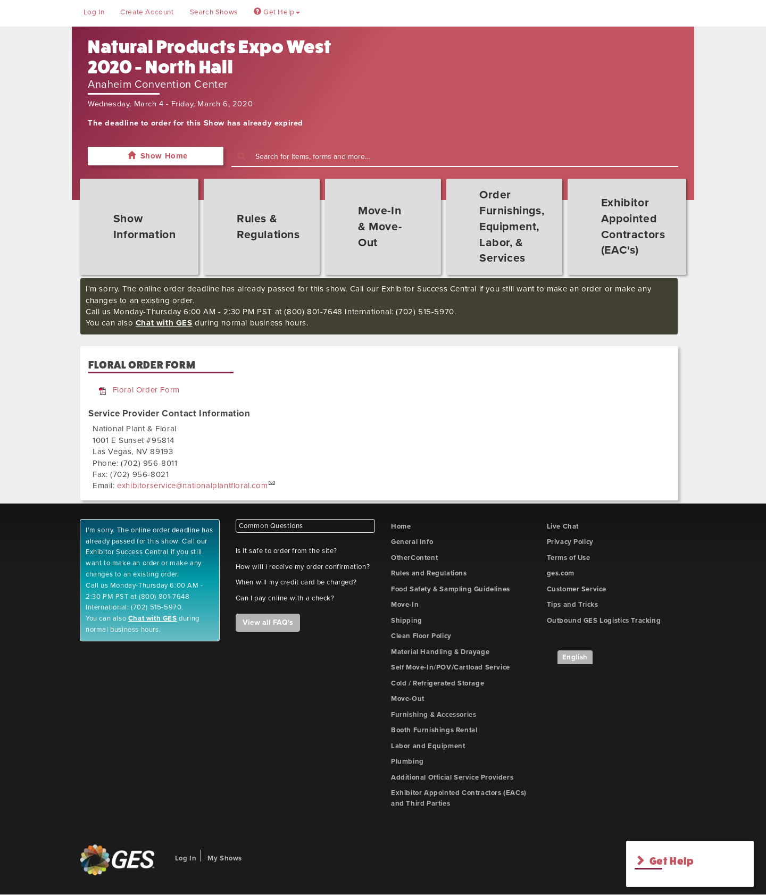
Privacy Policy (570, 542)
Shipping (406, 620)
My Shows (224, 858)
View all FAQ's (268, 622)
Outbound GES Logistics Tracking (604, 620)
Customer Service (577, 589)
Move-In (405, 604)
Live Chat (563, 526)
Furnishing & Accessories (433, 714)
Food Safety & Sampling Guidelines (450, 589)
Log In (94, 12)
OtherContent (414, 558)
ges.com (560, 573)
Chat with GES (164, 323)
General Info (412, 542)
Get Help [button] (277, 12)
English (575, 657)
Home (401, 526)
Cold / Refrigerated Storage (437, 683)
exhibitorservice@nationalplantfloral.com (192, 485)
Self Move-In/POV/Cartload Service (450, 667)
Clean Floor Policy (421, 636)
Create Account (146, 12)
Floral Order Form (146, 390)
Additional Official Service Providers (452, 777)
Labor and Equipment (428, 746)
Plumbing (407, 761)
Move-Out (407, 699)
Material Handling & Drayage (440, 652)
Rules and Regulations (429, 573)
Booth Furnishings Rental (434, 730)
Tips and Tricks (572, 604)
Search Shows (214, 12)
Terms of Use (568, 558)
